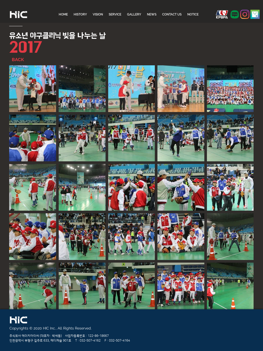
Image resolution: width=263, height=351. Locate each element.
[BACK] (24, 59)
